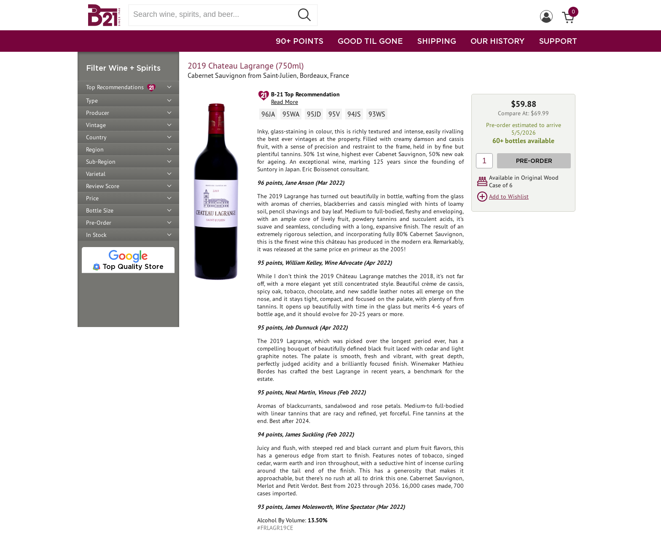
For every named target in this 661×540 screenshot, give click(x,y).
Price (92, 198)
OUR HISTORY (497, 41)
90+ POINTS (299, 41)
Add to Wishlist (509, 196)
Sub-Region (101, 161)
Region (95, 149)
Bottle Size (99, 210)
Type (92, 100)
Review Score (102, 186)
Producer (97, 113)
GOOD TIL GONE (370, 41)
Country (96, 137)
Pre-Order (98, 222)
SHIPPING (436, 41)
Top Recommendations (121, 87)
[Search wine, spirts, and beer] (213, 14)
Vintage (96, 125)
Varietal (95, 174)
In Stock (96, 235)
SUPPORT (558, 41)
